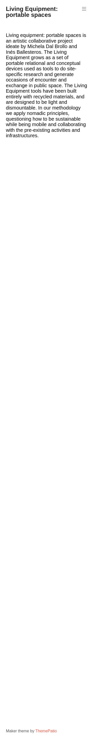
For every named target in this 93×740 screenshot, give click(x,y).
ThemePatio (46, 731)
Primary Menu (83, 9)
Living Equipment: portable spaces (32, 11)
